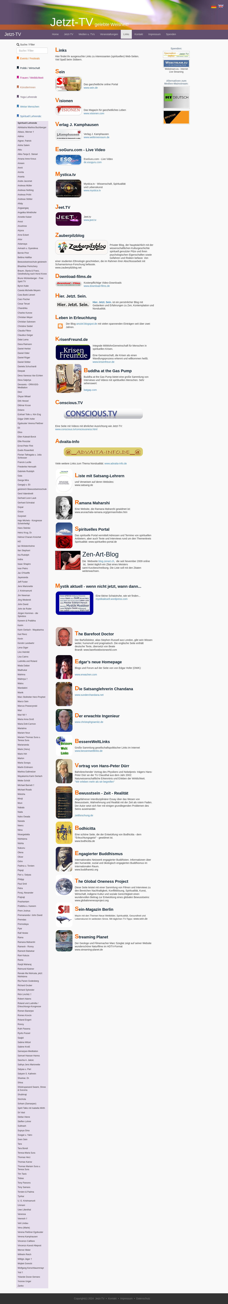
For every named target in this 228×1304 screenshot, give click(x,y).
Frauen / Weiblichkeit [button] (29, 77)
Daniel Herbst (24, 348)
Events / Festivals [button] (28, 58)
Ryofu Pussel (24, 1033)
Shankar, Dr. (23, 1078)
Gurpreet (22, 516)
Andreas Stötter (25, 199)
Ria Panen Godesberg (28, 981)
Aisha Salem (24, 145)
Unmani (21, 1205)
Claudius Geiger (25, 335)
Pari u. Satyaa (24, 874)
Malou (21, 683)
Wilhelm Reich (24, 1254)
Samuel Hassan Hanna (29, 1055)
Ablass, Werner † (26, 132)
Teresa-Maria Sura (26, 1153)
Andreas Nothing (25, 190)
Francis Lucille (24, 462)
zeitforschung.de (84, 815)
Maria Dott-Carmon (27, 724)
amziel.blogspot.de (86, 323)
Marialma (22, 728)
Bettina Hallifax (25, 257)
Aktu (20, 149)
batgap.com (90, 389)
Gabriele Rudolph (26, 471)
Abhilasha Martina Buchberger (32, 127)
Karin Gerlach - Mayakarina (31, 630)
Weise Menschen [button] (27, 106)
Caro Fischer (24, 299)
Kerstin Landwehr (26, 643)
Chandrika (22, 308)
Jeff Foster (23, 582)
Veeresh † (22, 1218)
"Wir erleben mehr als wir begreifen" (95, 781)
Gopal (20, 507)
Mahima (21, 674)
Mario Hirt (22, 754)
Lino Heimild (23, 652)
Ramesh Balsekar (26, 951)
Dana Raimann (25, 344)
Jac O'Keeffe (24, 573)
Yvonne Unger (24, 1281)
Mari (20, 710)
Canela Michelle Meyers (29, 290)
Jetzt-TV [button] (68, 34)
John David (23, 604)
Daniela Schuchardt (27, 366)
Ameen (21, 163)
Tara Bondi (23, 1148)
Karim (20, 625)
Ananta (21, 176)
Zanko (21, 1286)
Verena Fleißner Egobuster (30, 1232)
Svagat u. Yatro (25, 1135)
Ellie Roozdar (24, 441)
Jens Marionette (25, 586)
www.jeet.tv (90, 220)
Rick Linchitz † (24, 994)
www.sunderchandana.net (89, 694)
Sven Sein (22, 1139)
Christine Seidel (25, 326)
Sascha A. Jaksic (26, 1060)
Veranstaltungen (109, 34)
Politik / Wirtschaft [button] (28, 68)
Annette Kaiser (25, 217)
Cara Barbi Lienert (26, 295)
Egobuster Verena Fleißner (30, 423)
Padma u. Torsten (26, 866)
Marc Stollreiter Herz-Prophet (31, 697)
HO (19, 541)
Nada (20, 812)
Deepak (21, 371)
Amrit (20, 167)
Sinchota (22, 1099)
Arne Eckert (23, 235)
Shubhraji (22, 1094)
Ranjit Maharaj (24, 964)
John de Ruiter (25, 609)
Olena (20, 852)
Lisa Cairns (23, 656)
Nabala (21, 807)
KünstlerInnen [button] (25, 87)
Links (126, 34)
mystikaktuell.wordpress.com (112, 599)
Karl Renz (22, 634)
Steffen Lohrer (24, 1121)
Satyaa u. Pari (24, 1069)
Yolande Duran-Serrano (29, 1277)
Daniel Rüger (24, 357)
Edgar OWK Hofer (26, 419)
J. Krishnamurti (25, 591)
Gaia (20, 476)
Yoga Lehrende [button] (26, 96)
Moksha (21, 794)
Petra (20, 888)
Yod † (20, 1272)
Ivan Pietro (23, 568)
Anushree (22, 226)
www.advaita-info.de (116, 463)
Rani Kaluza (23, 955)
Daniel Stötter (24, 362)
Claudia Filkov (24, 330)
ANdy (20, 203)
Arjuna (21, 230)
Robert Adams (24, 999)
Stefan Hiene (24, 1117)
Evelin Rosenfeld (26, 450)
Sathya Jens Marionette (29, 1064)
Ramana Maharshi (26, 942)
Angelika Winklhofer (27, 212)
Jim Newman (24, 595)
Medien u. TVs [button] (87, 34)
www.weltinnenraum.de (96, 137)
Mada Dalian (24, 665)
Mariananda (23, 745)
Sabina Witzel (24, 1042)
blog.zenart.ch (106, 561)
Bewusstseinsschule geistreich (32, 262)
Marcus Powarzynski (27, 706)
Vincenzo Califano (26, 1241)
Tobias (21, 1178)
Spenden (171, 34)
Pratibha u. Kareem (27, 906)
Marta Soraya (24, 763)
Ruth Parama (24, 1029)
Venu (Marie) (24, 1227)
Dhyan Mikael (24, 396)
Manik (20, 692)
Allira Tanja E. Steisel (28, 154)
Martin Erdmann (25, 767)
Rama (20, 937)
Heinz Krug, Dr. (25, 532)
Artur (20, 239)
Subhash (22, 1126)
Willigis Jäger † (25, 1259)
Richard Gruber (25, 985)
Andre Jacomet (25, 181)
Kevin (20, 638)
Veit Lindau (23, 1223)
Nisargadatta (24, 834)
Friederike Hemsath (27, 466)
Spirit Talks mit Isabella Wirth (31, 1108)
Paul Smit (22, 884)
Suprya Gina (24, 1130)
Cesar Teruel (24, 304)
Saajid (21, 1038)
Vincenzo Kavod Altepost (29, 1245)
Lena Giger (23, 647)
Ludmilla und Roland (27, 661)
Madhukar (22, 670)
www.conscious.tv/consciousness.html (76, 429)
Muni (20, 803)
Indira (20, 559)
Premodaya (23, 924)
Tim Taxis (22, 1174)
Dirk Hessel (23, 401)
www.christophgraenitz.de (89, 722)
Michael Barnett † (26, 785)
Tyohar (21, 1196)
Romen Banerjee (26, 1011)
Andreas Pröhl (24, 194)
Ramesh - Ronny (26, 946)
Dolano (21, 410)
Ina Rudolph (23, 555)
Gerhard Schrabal (26, 502)
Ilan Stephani (24, 550)
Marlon (21, 758)
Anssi (20, 221)
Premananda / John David (30, 915)
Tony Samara (24, 1187)
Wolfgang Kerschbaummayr (31, 1268)
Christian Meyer (25, 317)
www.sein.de (91, 87)
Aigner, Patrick (24, 141)
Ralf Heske (23, 933)
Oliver (20, 857)
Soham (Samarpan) (27, 1103)
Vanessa (22, 1214)
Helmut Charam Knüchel (29, 537)
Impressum (154, 34)
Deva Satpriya (24, 380)
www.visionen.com (94, 113)
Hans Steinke (24, 528)
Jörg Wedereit (24, 600)
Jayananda (23, 577)
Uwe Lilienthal (24, 1209)
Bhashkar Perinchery (27, 266)
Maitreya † (23, 679)
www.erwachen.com (86, 674)
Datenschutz (143, 1298)
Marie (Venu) (24, 749)
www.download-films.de (97, 286)
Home (55, 34)
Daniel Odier (24, 353)
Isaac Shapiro (24, 564)
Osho (20, 861)
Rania (20, 960)
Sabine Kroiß (24, 1047)
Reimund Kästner (26, 969)
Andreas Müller (25, 185)
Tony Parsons (24, 1183)
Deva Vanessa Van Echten (30, 375)
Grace (21, 511)
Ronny (21, 1024)
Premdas (22, 919)
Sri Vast (21, 1112)
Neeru (21, 825)
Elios (20, 432)
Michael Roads (25, 789)
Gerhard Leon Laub (27, 498)
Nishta (21, 843)
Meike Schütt (24, 780)
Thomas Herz (24, 1157)
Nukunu (21, 848)
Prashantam (23, 901)
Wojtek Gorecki (25, 1263)
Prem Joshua (24, 911)
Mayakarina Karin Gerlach (30, 776)
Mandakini (22, 688)
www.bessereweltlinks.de (89, 750)
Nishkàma (22, 839)
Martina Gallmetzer (27, 771)
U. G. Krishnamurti (26, 1201)
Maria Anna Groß (26, 719)
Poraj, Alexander (25, 892)
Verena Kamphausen (28, 1236)
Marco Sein (23, 701)
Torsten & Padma (26, 1192)
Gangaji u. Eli (24, 484)
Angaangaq (23, 208)
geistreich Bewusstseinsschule (32, 489)
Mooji (20, 798)
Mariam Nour (24, 733)
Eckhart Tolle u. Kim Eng (29, 414)
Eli (19, 428)
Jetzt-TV (71, 22)
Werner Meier (24, 1250)
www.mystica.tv (92, 190)
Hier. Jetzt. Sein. (102, 302)
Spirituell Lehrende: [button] (29, 116)
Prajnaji (21, 897)
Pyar (20, 928)
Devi (20, 392)
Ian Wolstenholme (26, 546)
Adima (21, 136)
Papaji (21, 870)
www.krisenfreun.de (103, 361)
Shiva (20, 1082)
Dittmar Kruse (24, 405)
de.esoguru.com (93, 162)
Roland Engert (24, 1020)
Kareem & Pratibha (27, 620)
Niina (20, 830)
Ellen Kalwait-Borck (27, 436)
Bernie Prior (23, 253)
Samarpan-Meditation (28, 1051)
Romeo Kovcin (25, 1015)
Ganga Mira (23, 480)
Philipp (21, 879)
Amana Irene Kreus (27, 159)
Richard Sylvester (26, 990)
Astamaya (22, 244)
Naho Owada (24, 816)
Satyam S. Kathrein (27, 1073)
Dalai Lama (23, 339)
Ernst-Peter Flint (25, 446)
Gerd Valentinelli (25, 493)
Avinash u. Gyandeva (28, 248)
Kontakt (138, 34)
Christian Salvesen (26, 322)
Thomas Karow (25, 1162)
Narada (21, 821)
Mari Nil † (22, 715)
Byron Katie (23, 286)
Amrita (21, 172)
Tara (20, 1144)
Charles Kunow (25, 313)
